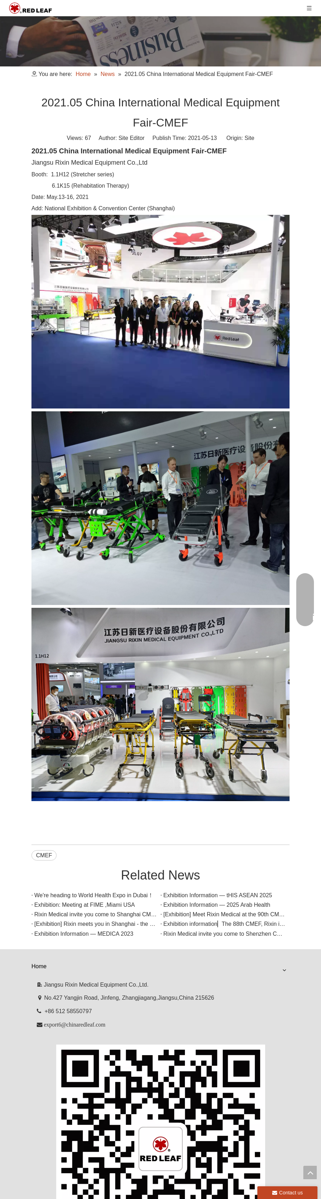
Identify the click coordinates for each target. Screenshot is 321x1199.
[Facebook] (142, 1113)
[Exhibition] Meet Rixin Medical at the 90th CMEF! (93, 940)
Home (44, 1017)
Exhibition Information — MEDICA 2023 (80, 968)
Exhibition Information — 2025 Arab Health (84, 920)
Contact (226, 1017)
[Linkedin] (154, 1113)
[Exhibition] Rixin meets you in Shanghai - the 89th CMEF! (104, 949)
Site (250, 138)
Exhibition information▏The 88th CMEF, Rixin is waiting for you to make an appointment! (141, 959)
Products (117, 1017)
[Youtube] (166, 1113)
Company (79, 1017)
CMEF (44, 855)
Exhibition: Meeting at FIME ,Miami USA (81, 911)
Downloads (188, 1017)
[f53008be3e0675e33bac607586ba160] (160, 1100)
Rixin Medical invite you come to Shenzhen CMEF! (94, 978)
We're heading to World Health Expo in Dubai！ (91, 892)
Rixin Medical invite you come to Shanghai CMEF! (94, 930)
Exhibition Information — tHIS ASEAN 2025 (85, 901)
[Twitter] (178, 1113)
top (310, 1172)
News (151, 1017)
